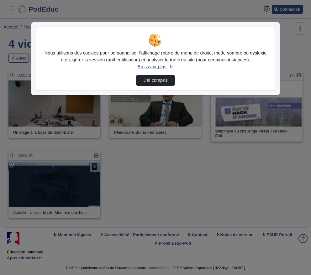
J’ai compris (155, 80)
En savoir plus (155, 66)
